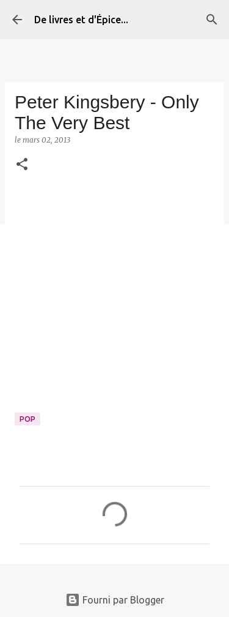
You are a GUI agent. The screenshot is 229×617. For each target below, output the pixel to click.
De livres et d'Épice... (81, 19)
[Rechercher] (212, 19)
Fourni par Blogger (114, 599)
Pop (27, 419)
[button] (22, 165)
